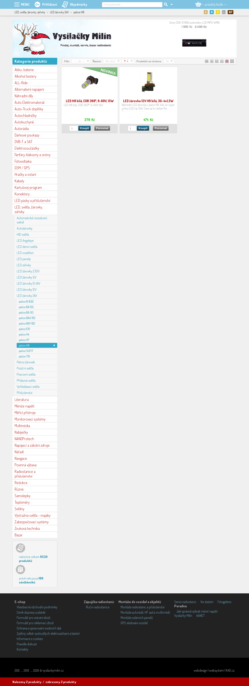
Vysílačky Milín (183, 615)
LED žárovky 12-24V (28, 283)
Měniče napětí (24, 406)
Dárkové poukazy (27, 135)
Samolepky (22, 495)
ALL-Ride (21, 82)
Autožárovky (25, 228)
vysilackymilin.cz (53, 670)
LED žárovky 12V (27, 289)
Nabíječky (21, 432)
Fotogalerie (224, 602)
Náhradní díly (24, 95)
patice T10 (24, 356)
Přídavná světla (26, 380)
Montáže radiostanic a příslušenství (143, 607)
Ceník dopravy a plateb (31, 612)
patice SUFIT (26, 351)
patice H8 (24, 345)
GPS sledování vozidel (134, 623)
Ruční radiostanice (97, 607)
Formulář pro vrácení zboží (33, 618)
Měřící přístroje (25, 412)
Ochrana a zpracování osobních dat (39, 628)
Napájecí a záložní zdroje (32, 445)
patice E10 (24, 329)
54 (167, 61)
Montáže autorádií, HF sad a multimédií (145, 612)
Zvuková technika (27, 528)
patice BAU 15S (27, 318)
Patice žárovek (26, 362)
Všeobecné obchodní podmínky (37, 607)
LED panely (24, 259)
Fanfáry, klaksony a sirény (32, 154)
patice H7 (24, 340)
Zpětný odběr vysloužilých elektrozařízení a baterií (48, 633)
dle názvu (111, 61)
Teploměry (22, 502)
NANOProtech (24, 438)
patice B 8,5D (26, 301)
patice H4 (24, 334)
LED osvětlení (25, 253)
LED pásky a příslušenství (32, 200)
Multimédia (22, 425)
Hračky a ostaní (25, 174)
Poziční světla (25, 368)
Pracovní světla (26, 374)
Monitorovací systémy (30, 419)
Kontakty (22, 649)
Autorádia (22, 128)
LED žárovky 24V (27, 296)
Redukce (21, 482)
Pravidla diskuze (27, 644)
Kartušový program (28, 187)
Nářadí (19, 451)
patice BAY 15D (27, 323)
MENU (25, 4)
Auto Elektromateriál (29, 102)
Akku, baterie (24, 69)
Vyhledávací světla (28, 386)
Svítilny (19, 508)
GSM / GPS (22, 167)
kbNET (200, 615)
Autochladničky (26, 115)
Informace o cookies (30, 639)
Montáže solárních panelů (137, 618)
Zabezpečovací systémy (32, 522)
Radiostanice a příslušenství (25, 473)
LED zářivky (24, 265)
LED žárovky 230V (28, 271)
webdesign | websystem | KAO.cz (214, 670)
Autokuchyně (24, 122)
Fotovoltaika (23, 161)
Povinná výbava (26, 465)
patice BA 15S (26, 307)
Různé (19, 489)
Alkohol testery (25, 76)
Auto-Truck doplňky (29, 109)
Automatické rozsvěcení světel (32, 220)
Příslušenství (24, 393)
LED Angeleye (25, 240)
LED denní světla (27, 247)
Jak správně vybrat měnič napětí (197, 611)
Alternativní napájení (29, 89)
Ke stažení (207, 602)
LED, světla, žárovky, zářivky (28, 209)
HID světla (23, 234)
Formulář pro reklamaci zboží (35, 623)
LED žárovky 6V (26, 277)
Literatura (22, 399)
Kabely (19, 181)
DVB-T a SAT (24, 141)
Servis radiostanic (185, 602)
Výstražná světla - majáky (32, 515)
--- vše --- (79, 61)
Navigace (21, 458)
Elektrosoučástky (27, 148)
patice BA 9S (26, 312)
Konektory (22, 194)
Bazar (19, 535)
